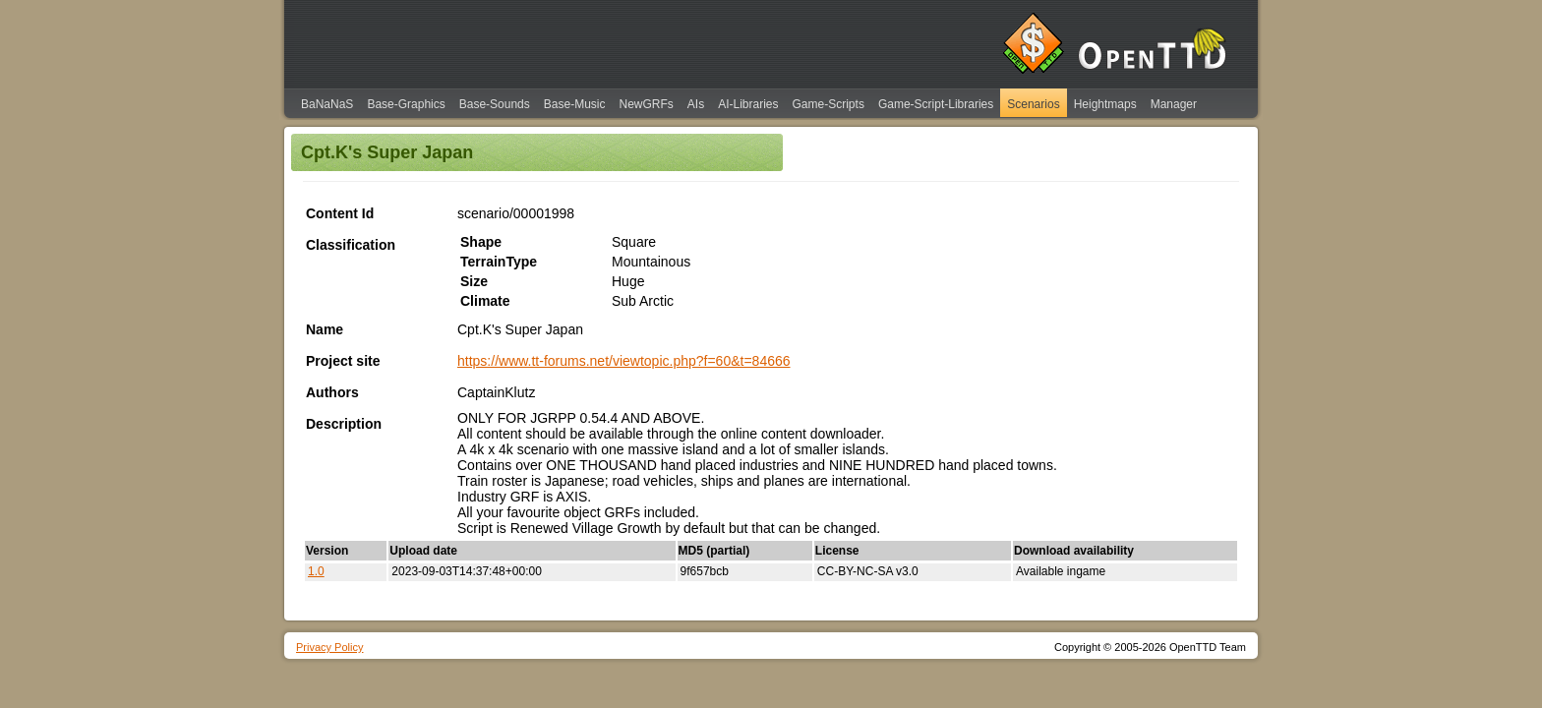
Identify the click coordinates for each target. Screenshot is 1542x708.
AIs (695, 104)
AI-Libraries (748, 104)
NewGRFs (646, 104)
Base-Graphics (406, 104)
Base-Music (575, 104)
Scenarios (1033, 104)
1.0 (316, 571)
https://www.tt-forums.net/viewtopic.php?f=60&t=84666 (624, 361)
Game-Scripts (828, 104)
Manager (1174, 104)
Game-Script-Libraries (935, 104)
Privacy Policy (329, 647)
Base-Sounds (494, 104)
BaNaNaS (327, 104)
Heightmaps (1105, 104)
